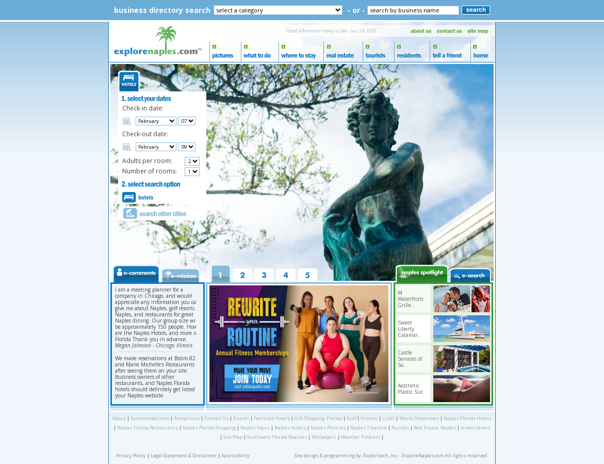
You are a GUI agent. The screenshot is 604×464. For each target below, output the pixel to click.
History (369, 418)
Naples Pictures (328, 427)
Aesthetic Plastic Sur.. (412, 388)
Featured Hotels (272, 418)
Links (388, 418)
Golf (351, 418)
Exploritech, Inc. (380, 455)
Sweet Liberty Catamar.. (409, 329)
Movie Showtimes (419, 418)
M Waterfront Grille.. (410, 299)
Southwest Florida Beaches (277, 437)
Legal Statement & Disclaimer (184, 455)
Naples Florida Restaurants (147, 427)
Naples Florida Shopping (209, 427)
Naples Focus (255, 427)
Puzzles (400, 427)
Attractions (187, 418)
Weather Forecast (360, 437)
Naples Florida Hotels (468, 418)
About (119, 418)
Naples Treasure (368, 427)
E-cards (241, 418)
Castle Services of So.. (410, 359)
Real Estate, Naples (435, 427)
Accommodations (149, 418)
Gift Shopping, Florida (318, 418)
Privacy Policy (131, 455)
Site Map (232, 437)
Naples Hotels (290, 427)
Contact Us (216, 418)
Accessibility (235, 455)
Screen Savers (476, 427)
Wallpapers (324, 437)
